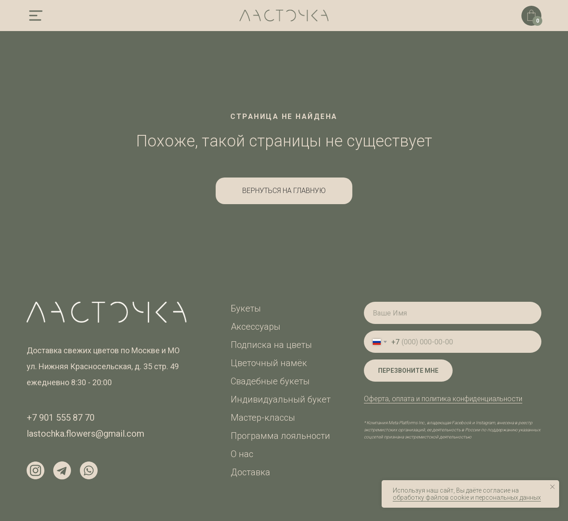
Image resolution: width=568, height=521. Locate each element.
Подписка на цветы (271, 344)
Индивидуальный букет (281, 399)
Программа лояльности (280, 435)
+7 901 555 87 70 (61, 417)
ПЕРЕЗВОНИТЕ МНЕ (408, 370)
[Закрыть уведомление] (552, 486)
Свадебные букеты (270, 381)
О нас (242, 454)
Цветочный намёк (269, 363)
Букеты (246, 308)
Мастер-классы (263, 417)
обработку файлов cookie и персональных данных (467, 497)
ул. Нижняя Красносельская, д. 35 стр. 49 (103, 366)
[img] (35, 15)
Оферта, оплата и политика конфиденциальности (443, 399)
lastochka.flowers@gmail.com (85, 433)
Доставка (250, 472)
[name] (452, 313)
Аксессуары (255, 326)
